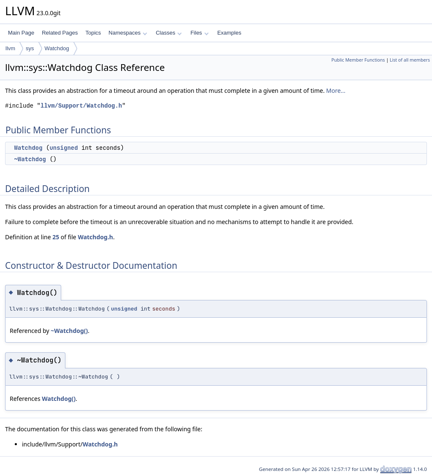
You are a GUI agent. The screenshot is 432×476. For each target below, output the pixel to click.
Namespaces (127, 33)
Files (199, 33)
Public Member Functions (358, 60)
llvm (10, 48)
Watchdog (57, 48)
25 (55, 237)
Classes (169, 33)
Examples (229, 33)
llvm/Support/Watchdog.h (81, 106)
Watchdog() (59, 399)
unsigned (63, 147)
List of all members (410, 60)
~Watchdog (30, 159)
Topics (93, 33)
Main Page (21, 33)
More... (336, 91)
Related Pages (60, 33)
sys (30, 48)
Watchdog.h (95, 237)
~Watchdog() (69, 331)
